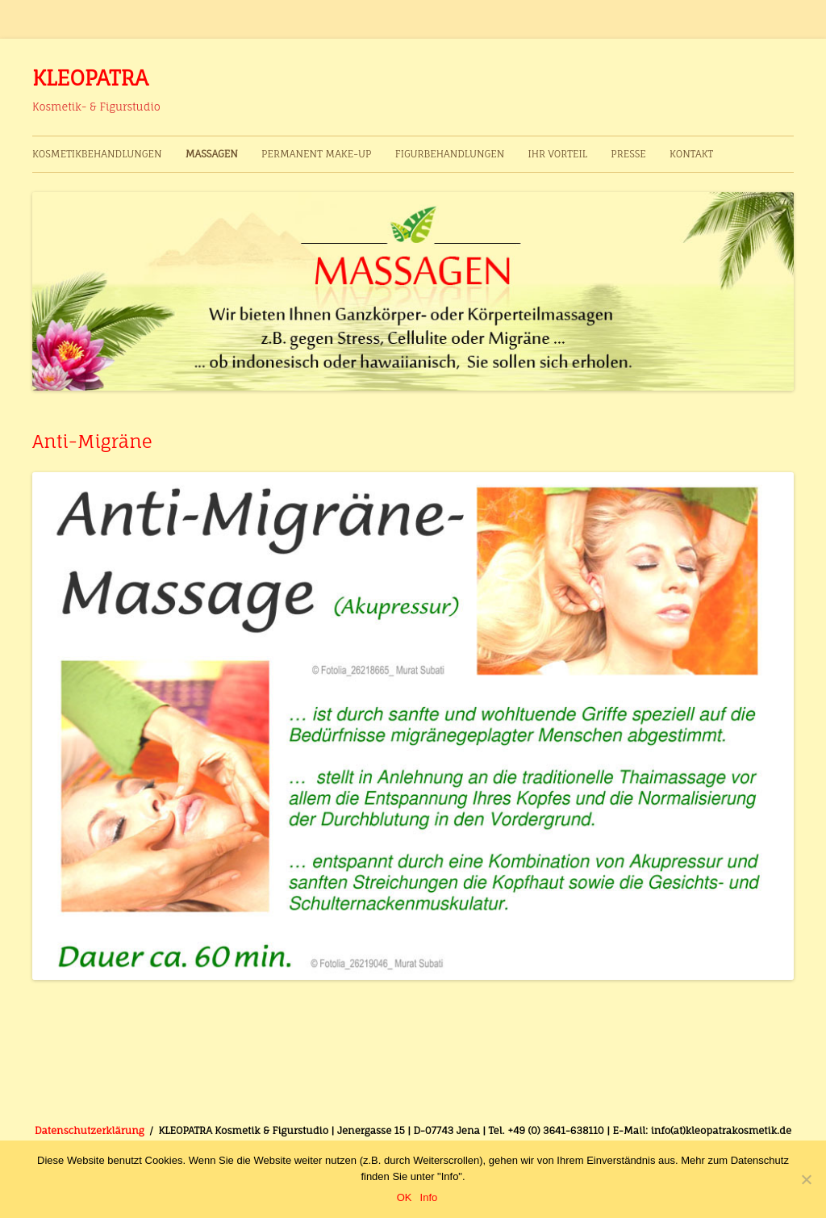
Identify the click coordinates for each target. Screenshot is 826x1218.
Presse (628, 154)
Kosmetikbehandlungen (97, 154)
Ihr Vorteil (557, 154)
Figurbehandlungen (450, 154)
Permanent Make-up (316, 154)
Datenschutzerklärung (89, 1130)
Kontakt (691, 154)
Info (429, 1197)
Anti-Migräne (92, 441)
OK (404, 1197)
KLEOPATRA (90, 77)
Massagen (212, 154)
